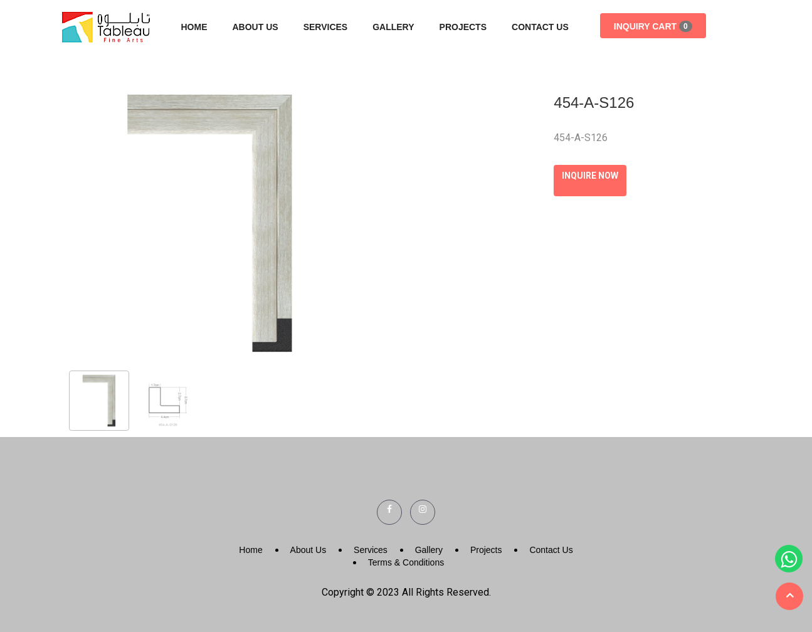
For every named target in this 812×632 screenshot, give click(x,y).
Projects (463, 27)
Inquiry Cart (653, 26)
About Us (255, 27)
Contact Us (540, 27)
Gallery (393, 27)
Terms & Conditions (406, 562)
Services (325, 27)
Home (194, 27)
